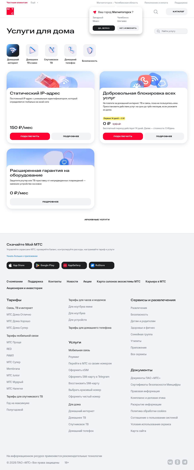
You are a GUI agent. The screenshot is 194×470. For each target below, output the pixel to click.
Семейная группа (142, 334)
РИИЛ (10, 356)
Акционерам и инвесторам (24, 288)
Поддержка (35, 282)
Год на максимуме (18, 403)
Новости (72, 282)
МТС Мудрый (15, 382)
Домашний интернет (82, 411)
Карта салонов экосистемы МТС (118, 282)
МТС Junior (13, 375)
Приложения (138, 348)
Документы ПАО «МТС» (145, 378)
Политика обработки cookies (148, 411)
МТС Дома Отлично (19, 315)
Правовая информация (145, 391)
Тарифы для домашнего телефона (90, 328)
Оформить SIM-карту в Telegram (89, 377)
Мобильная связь (79, 350)
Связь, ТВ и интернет (20, 308)
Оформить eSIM (79, 370)
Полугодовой (15, 410)
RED (9, 349)
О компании (15, 282)
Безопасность (139, 315)
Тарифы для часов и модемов (87, 300)
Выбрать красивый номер (85, 390)
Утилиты (136, 341)
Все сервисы (139, 354)
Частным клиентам (17, 2)
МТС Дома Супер (17, 328)
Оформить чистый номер (84, 397)
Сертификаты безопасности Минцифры (156, 385)
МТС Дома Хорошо (18, 321)
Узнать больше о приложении (22, 256)
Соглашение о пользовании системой (154, 418)
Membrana (13, 369)
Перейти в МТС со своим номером (90, 364)
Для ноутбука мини (80, 307)
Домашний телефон (81, 431)
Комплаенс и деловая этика (148, 398)
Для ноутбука (77, 313)
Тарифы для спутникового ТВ (25, 397)
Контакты (54, 282)
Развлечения (139, 308)
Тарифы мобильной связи (22, 336)
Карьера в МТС (156, 282)
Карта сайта (138, 431)
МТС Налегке (15, 389)
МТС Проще (14, 342)
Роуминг (74, 357)
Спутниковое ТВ (79, 424)
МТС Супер (13, 362)
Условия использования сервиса (151, 424)
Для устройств (78, 320)
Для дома (75, 405)
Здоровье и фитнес (143, 328)
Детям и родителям (143, 321)
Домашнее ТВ (77, 418)
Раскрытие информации (146, 405)
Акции (87, 282)
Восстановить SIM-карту (84, 383)
